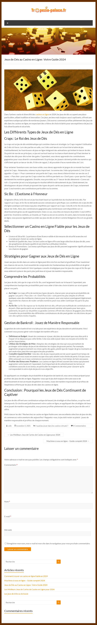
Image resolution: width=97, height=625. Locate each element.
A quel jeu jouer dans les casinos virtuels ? (51, 426)
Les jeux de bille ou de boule (16, 593)
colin (10, 426)
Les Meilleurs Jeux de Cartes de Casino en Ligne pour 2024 (34, 435)
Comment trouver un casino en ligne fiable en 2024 (26, 576)
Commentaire (10, 465)
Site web (8, 530)
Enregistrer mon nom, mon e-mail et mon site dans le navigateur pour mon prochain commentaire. (48, 543)
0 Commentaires (79, 426)
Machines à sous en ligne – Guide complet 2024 (67, 441)
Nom (7, 501)
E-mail (7, 516)
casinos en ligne (42, 114)
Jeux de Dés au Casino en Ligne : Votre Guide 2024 (25, 585)
